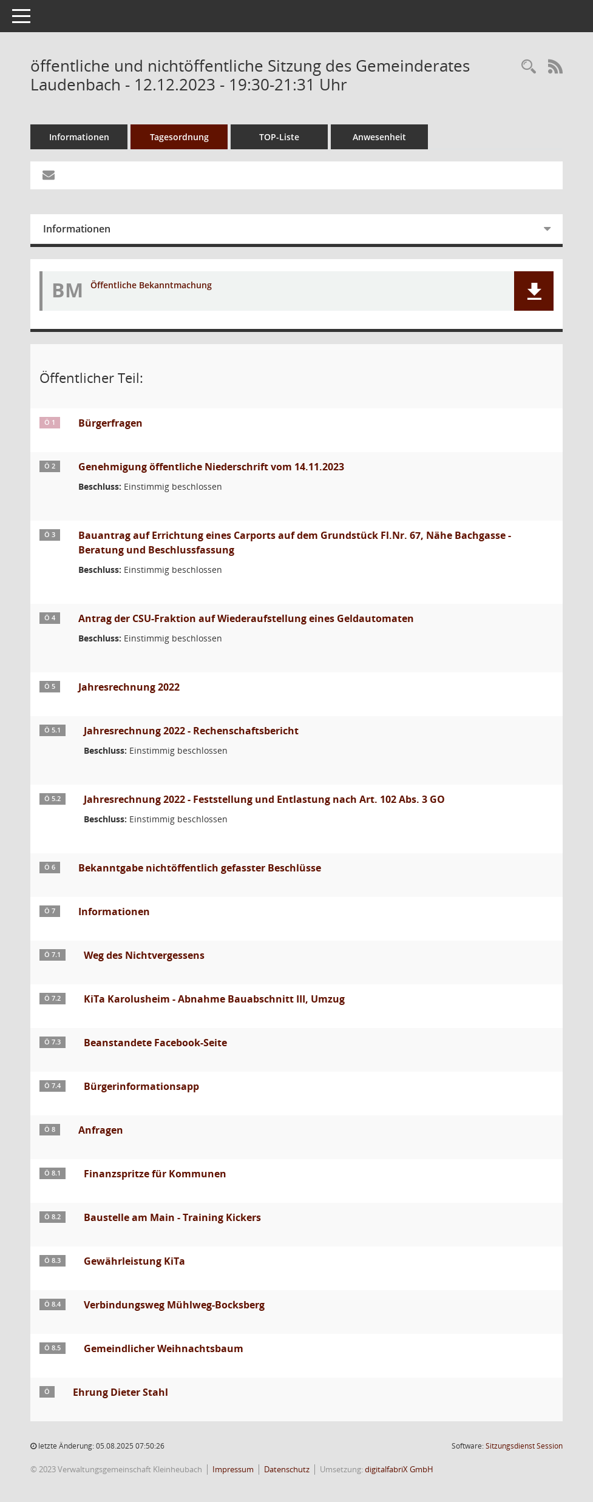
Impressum (233, 1469)
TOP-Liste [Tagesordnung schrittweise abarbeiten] (279, 137)
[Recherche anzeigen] (528, 67)
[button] (534, 291)
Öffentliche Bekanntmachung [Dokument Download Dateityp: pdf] (151, 285)
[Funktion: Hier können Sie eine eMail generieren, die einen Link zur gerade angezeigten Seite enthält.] (48, 175)
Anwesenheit (379, 137)
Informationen (79, 137)
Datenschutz (287, 1469)
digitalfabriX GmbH (399, 1469)
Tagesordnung (179, 137)
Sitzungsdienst (524, 1446)
